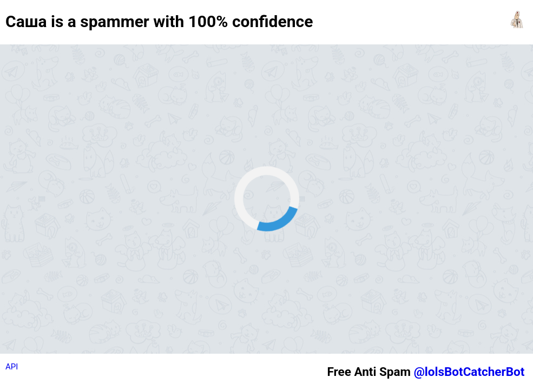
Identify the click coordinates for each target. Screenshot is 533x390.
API (11, 367)
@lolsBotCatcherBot (469, 372)
